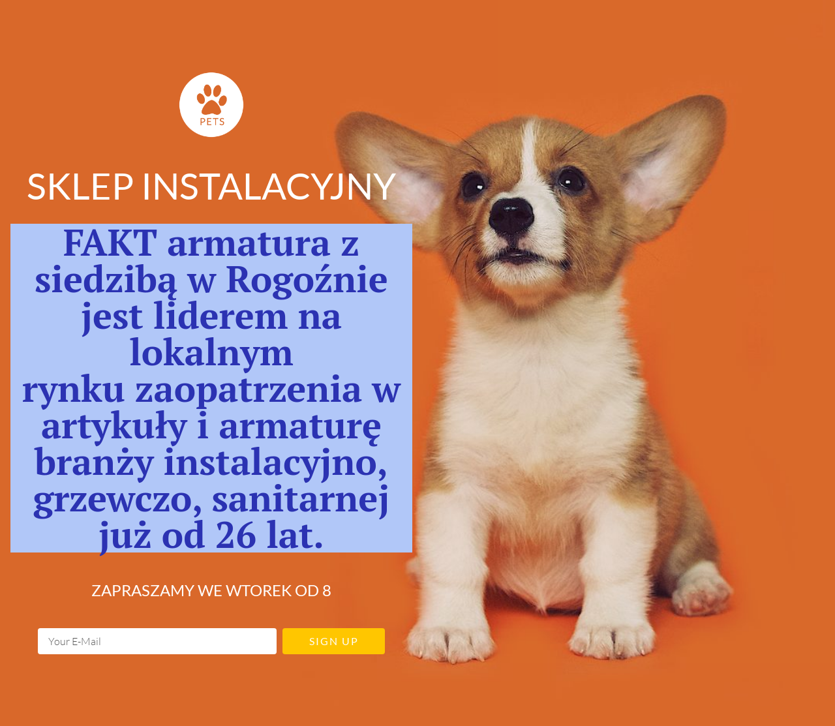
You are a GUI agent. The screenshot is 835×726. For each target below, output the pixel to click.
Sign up (334, 641)
